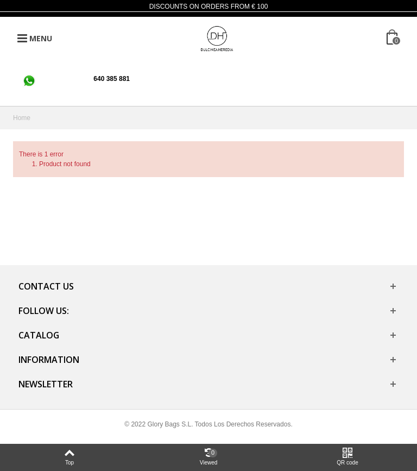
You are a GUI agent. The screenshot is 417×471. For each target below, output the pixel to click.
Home (21, 118)
